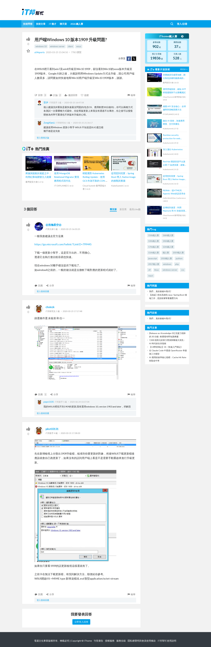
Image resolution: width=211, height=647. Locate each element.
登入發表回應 (43, 291)
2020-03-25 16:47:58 (74, 102)
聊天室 (63, 23)
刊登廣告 (98, 640)
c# (149, 270)
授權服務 (109, 640)
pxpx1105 (49, 401)
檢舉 (131, 95)
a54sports (39, 52)
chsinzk (50, 307)
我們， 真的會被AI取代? (160, 291)
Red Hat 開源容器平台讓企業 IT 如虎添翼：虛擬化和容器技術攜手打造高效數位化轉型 (174, 163)
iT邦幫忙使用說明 (167, 640)
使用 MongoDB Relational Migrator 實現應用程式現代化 (66, 177)
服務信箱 (121, 640)
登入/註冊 (182, 23)
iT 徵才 (52, 23)
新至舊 (123, 209)
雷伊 (46, 102)
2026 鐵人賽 (76, 23)
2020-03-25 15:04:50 (57, 52)
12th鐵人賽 (168, 247)
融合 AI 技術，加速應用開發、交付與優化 (173, 122)
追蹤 (85, 95)
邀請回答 (71, 95)
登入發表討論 (43, 137)
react (150, 275)
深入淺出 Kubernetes (173, 149)
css (182, 270)
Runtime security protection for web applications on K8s (172, 137)
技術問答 (28, 23)
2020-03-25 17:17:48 (72, 311)
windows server (57, 46)
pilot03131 (52, 429)
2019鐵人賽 (178, 252)
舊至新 (113, 209)
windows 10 (41, 46)
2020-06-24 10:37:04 (79, 402)
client (70, 46)
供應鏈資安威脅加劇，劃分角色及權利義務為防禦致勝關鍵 (174, 76)
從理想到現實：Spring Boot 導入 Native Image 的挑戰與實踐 (123, 177)
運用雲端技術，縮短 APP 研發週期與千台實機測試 (174, 91)
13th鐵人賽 (153, 241)
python (179, 258)
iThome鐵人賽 (171, 36)
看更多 (184, 69)
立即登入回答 (81, 621)
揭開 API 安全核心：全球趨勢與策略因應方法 (174, 108)
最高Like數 (135, 209)
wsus (78, 46)
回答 (40, 95)
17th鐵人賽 (153, 247)
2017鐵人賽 (153, 264)
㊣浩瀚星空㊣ (53, 224)
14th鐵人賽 (168, 241)
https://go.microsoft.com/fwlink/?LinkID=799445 (62, 244)
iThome (88, 640)
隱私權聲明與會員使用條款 (142, 640)
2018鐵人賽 (166, 258)
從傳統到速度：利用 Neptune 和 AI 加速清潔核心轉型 (174, 209)
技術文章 (40, 23)
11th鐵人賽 (153, 252)
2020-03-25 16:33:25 (70, 229)
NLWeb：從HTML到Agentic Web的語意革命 (174, 192)
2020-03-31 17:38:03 (70, 433)
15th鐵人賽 (153, 235)
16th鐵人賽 (168, 235)
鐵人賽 (166, 252)
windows (167, 264)
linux (156, 270)
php (177, 264)
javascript (152, 258)
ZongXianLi (49, 122)
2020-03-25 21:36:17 (83, 122)
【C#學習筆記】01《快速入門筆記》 (166, 347)
